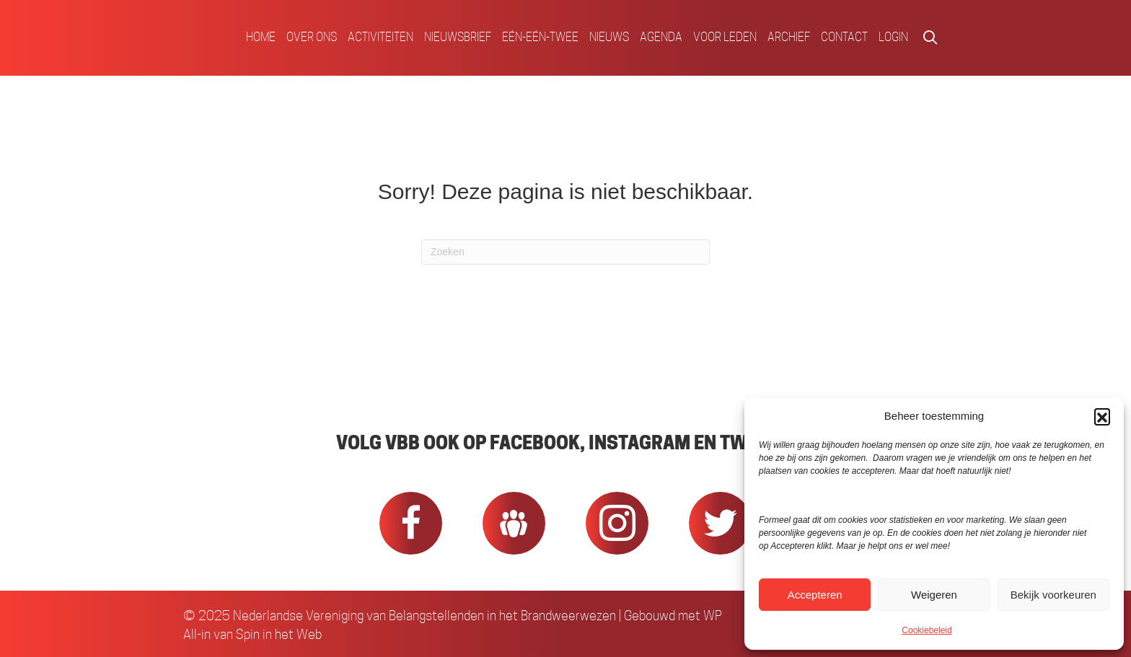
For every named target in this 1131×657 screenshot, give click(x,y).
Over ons (311, 37)
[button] (1102, 416)
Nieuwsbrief (457, 37)
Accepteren (815, 594)
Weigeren (934, 594)
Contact (844, 37)
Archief (788, 37)
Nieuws (609, 37)
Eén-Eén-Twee (540, 37)
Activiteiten (380, 37)
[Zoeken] (565, 252)
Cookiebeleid (926, 630)
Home (261, 37)
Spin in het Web (279, 634)
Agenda (661, 37)
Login (893, 37)
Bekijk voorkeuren (1053, 594)
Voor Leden (725, 37)
